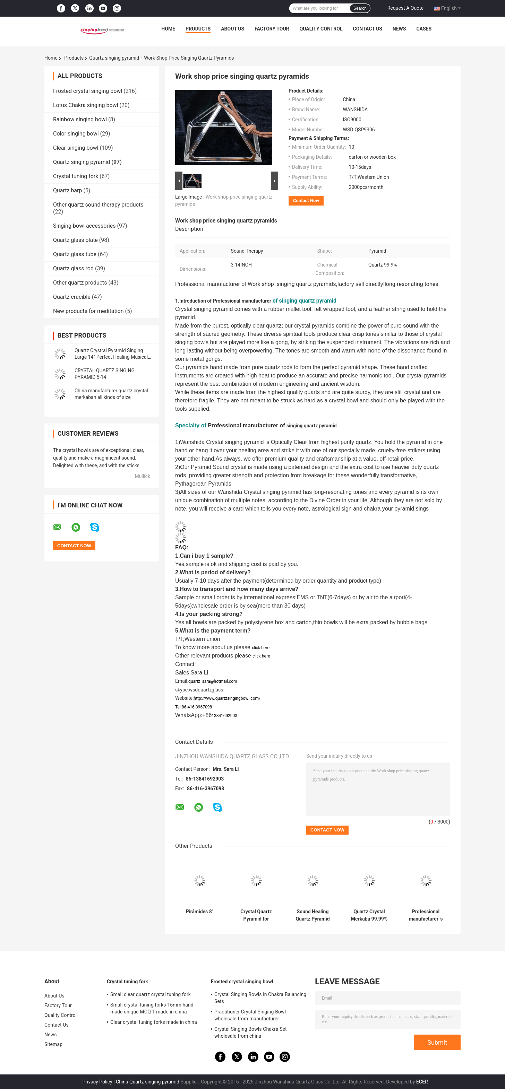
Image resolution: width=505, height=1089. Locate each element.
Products (198, 29)
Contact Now (306, 200)
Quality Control (321, 29)
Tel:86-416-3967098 (193, 707)
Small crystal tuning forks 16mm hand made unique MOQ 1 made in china (152, 1008)
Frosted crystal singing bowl (87, 91)
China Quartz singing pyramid (147, 1081)
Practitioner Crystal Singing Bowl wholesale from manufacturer (250, 1015)
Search (360, 8)
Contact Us (367, 29)
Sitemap (53, 1044)
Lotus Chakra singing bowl (85, 105)
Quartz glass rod (73, 268)
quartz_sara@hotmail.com (212, 681)
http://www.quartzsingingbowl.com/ (227, 698)
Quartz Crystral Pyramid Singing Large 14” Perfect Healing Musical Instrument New (111, 357)
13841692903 (224, 715)
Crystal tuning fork (75, 176)
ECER (422, 1081)
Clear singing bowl (76, 148)
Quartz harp (67, 190)
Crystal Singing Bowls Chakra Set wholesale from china (250, 1032)
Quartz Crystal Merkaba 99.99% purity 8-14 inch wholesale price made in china (369, 915)
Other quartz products (80, 282)
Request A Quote (405, 8)
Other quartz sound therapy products (98, 204)
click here (260, 647)
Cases (423, 29)
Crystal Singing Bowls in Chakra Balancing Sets (260, 998)
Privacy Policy (97, 1081)
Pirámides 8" (200, 911)
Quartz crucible (72, 297)
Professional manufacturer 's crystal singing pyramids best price (426, 915)
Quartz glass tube (74, 254)
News (399, 29)
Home (168, 29)
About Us (232, 29)
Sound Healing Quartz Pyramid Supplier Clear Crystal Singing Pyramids (312, 915)
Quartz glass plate (75, 240)
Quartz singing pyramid (114, 58)
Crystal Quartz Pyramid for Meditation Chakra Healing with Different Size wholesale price (256, 915)
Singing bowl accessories (84, 226)
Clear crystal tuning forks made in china (153, 1022)
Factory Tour (272, 29)
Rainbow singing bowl (80, 119)
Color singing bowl (76, 133)
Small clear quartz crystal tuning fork (150, 994)
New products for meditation (88, 311)
